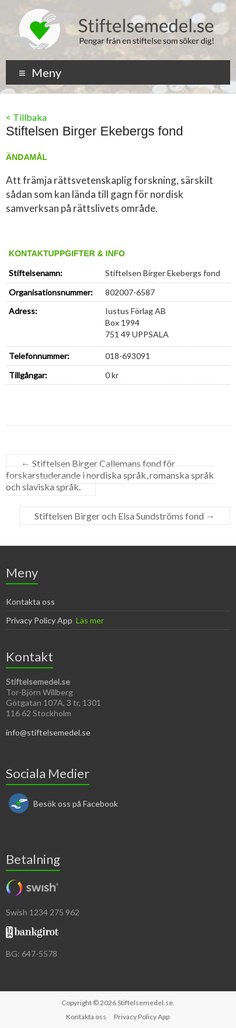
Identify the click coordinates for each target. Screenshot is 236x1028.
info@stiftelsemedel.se (48, 732)
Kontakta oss (30, 602)
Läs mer (90, 620)
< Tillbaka (26, 117)
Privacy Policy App (39, 620)
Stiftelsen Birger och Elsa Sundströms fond (124, 515)
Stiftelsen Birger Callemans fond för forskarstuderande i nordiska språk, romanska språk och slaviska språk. (110, 475)
